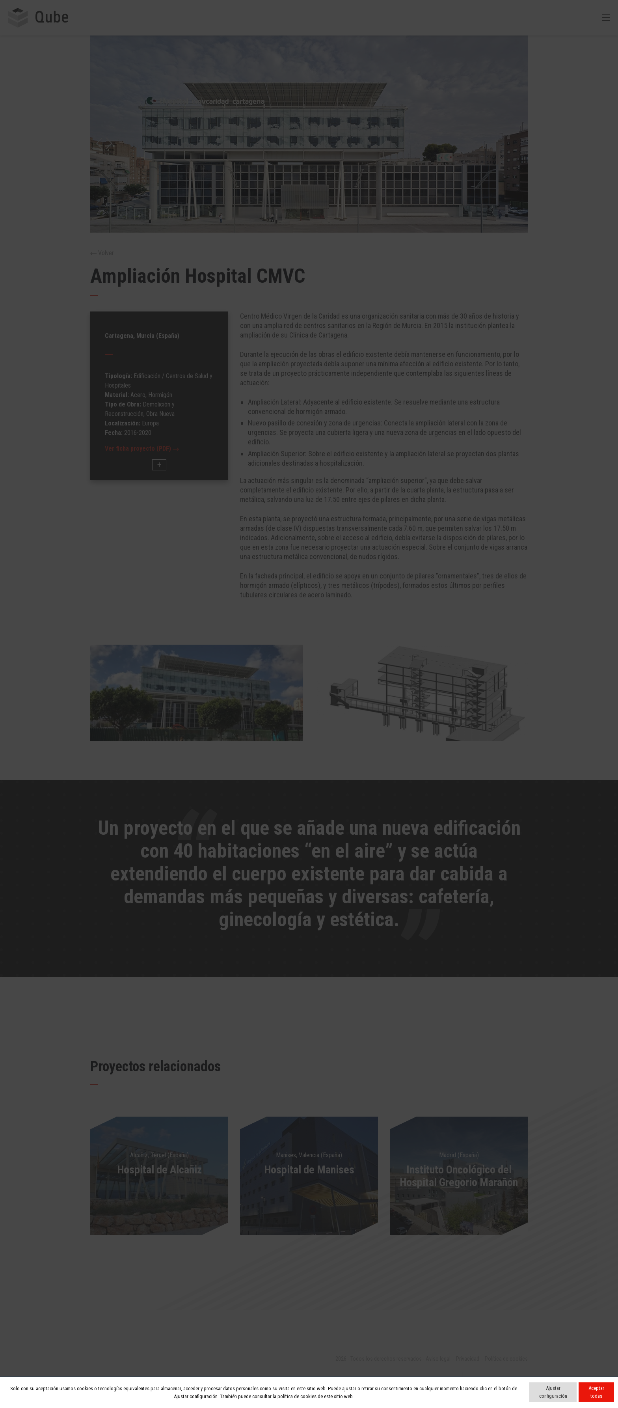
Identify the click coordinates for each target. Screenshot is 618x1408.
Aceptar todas (596, 1392)
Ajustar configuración (553, 1392)
